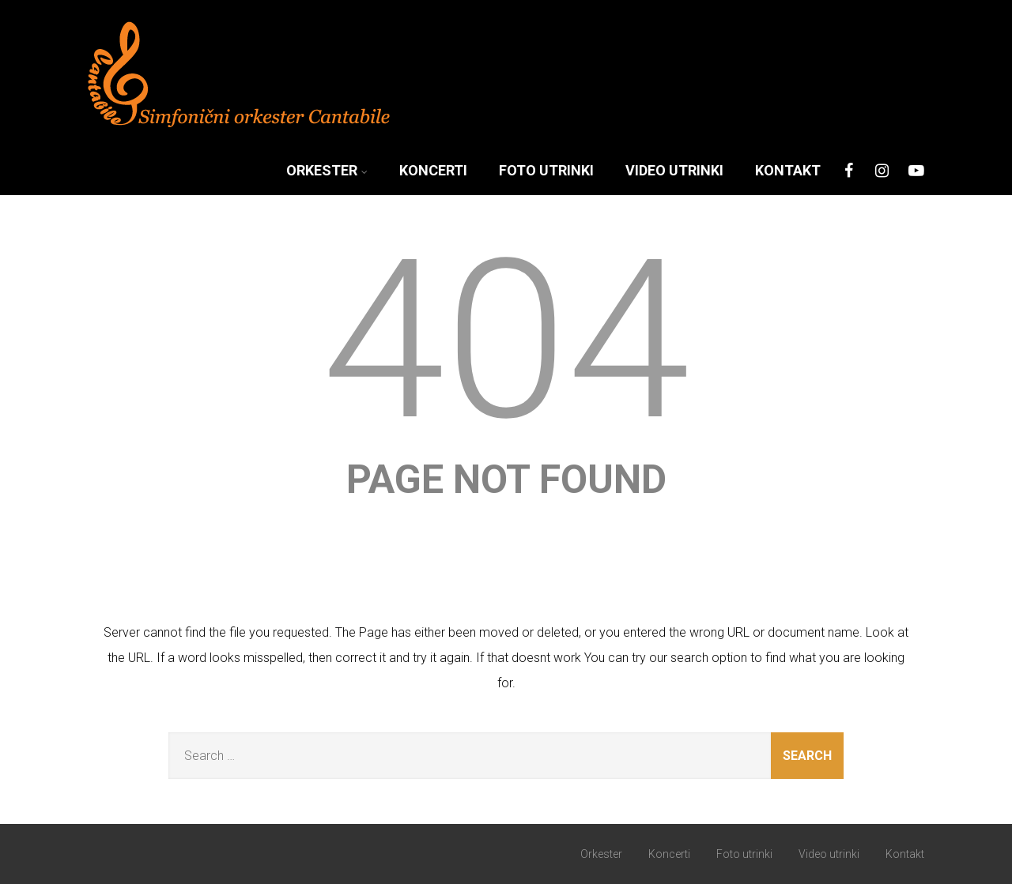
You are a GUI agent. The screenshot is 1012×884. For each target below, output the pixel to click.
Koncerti (433, 170)
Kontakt (788, 170)
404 (506, 340)
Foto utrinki (546, 170)
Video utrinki (674, 170)
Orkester (327, 170)
